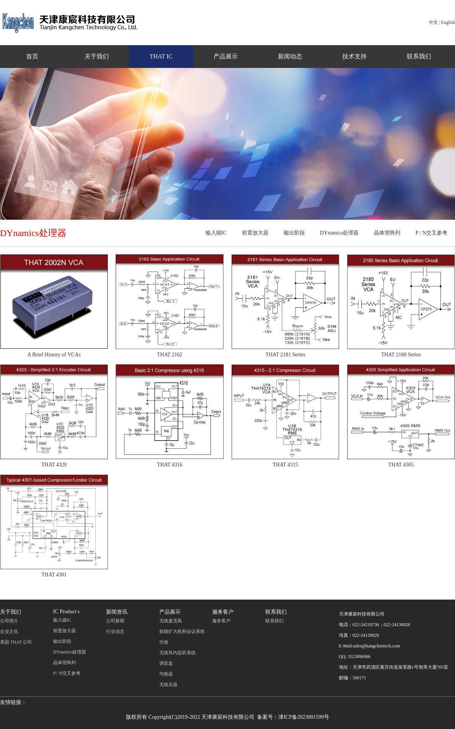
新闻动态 (290, 56)
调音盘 (166, 663)
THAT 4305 (401, 465)
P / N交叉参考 (431, 233)
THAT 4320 (54, 465)
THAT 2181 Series (285, 354)
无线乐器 (168, 684)
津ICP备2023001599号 (303, 717)
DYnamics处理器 (339, 233)
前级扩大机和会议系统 (182, 631)
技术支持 (354, 56)
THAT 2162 (169, 354)
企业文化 (9, 631)
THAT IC (161, 56)
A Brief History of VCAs (54, 354)
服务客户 (223, 612)
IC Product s (66, 611)
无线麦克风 (170, 621)
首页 (32, 56)
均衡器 (166, 674)
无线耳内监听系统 (177, 652)
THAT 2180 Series (401, 354)
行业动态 (115, 631)
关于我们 (97, 56)
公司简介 (9, 621)
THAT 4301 (54, 575)
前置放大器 (255, 233)
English (448, 22)
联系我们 (419, 56)
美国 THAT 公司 (16, 642)
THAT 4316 (169, 465)
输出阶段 (294, 233)
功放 (163, 642)
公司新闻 (115, 621)
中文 (433, 22)
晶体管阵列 (387, 233)
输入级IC (216, 233)
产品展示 (225, 56)
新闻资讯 (116, 612)
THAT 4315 (285, 465)
